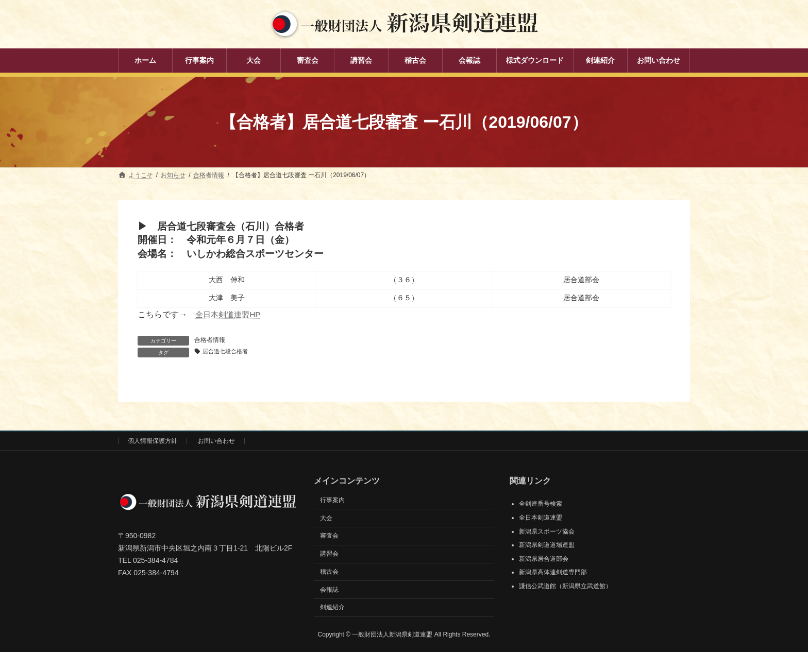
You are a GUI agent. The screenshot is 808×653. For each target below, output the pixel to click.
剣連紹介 (332, 608)
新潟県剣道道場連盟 (547, 545)
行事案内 (332, 500)
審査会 (329, 536)
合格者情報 (209, 339)
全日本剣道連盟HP (229, 314)
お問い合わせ (216, 441)
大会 (326, 518)
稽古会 (329, 572)
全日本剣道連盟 (540, 518)
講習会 (329, 554)
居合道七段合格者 (227, 351)
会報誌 (329, 590)
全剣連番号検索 (540, 504)
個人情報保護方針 (152, 441)
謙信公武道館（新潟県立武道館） (565, 586)
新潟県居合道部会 (543, 559)
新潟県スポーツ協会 (547, 532)
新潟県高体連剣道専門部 (553, 573)
